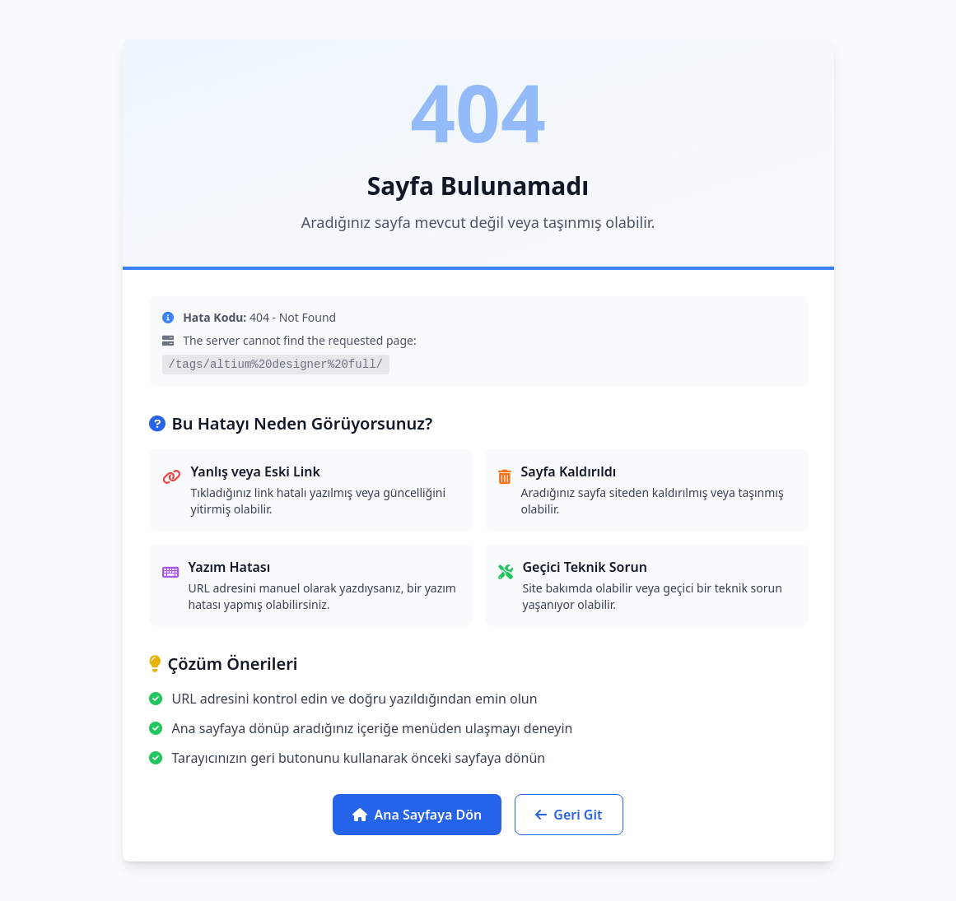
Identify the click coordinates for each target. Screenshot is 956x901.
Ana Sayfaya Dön (417, 815)
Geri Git (568, 815)
